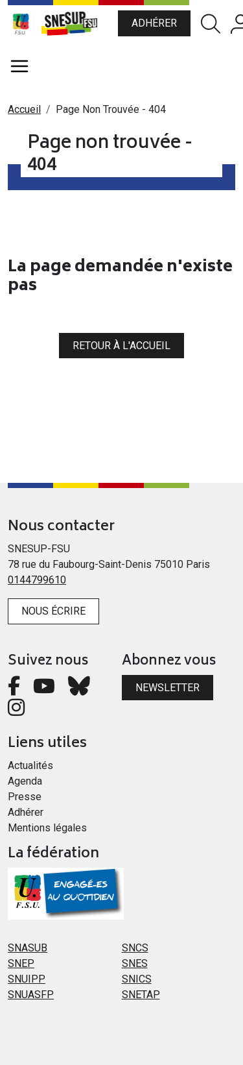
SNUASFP (31, 994)
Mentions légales (47, 828)
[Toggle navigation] (19, 66)
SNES (135, 963)
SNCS (135, 948)
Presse (24, 796)
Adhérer (154, 23)
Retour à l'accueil (121, 345)
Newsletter (167, 687)
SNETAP (141, 994)
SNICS (137, 979)
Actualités (30, 765)
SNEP (21, 963)
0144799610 (37, 580)
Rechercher (210, 24)
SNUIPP (26, 979)
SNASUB (27, 948)
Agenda (25, 781)
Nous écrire (53, 611)
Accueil (24, 109)
